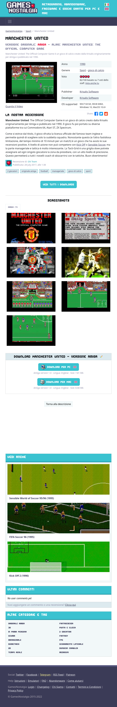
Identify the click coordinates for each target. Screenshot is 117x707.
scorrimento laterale (71, 644)
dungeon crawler (68, 648)
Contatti (70, 687)
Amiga (42, 44)
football (44, 171)
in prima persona (17, 632)
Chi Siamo (58, 687)
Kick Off (80, 144)
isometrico (13, 644)
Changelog (43, 687)
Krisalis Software (89, 91)
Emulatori (33, 680)
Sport (28, 31)
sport (88, 171)
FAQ (44, 680)
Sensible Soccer (96, 144)
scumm (11, 636)
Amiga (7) (13, 207)
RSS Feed (58, 674)
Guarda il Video (14, 106)
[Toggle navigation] (9, 21)
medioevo (64, 652)
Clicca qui (70, 605)
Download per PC (58, 367)
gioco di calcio (96, 70)
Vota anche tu (92, 83)
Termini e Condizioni (89, 687)
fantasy (63, 636)
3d (9, 627)
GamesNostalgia (13, 31)
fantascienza (66, 623)
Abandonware (57, 680)
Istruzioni (19, 680)
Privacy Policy (15, 690)
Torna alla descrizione (58, 404)
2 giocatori (12, 171)
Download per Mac (58, 381)
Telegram (45, 674)
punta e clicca (67, 627)
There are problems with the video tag (31, 82)
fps (61, 640)
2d (9, 648)
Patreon (70, 674)
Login (31, 687)
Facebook (31, 674)
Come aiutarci (75, 680)
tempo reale (15, 652)
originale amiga (29, 171)
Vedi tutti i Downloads (58, 184)
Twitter (20, 674)
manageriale (58, 171)
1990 (82, 64)
